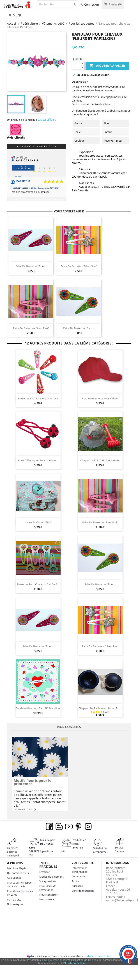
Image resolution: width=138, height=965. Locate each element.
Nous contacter (48, 894)
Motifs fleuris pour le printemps (32, 781)
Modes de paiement (51, 876)
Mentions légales (17, 867)
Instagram (88, 826)
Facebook (49, 826)
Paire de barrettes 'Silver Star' (79, 266)
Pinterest (78, 826)
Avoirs (75, 880)
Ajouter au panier (107, 65)
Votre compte (83, 862)
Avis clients (16, 137)
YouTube (69, 826)
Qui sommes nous (18, 872)
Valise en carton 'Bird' (38, 522)
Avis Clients (14, 877)
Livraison (44, 871)
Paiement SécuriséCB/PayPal (13, 851)
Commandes (79, 876)
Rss (59, 826)
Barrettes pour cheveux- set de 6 (38, 398)
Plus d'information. (74, 963)
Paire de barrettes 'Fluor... (31, 266)
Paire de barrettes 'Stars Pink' (31, 328)
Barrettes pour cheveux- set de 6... (38, 584)
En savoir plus (23, 809)
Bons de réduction (83, 890)
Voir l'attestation (23, 167)
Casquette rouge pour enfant (100, 398)
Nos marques (15, 903)
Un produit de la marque (22, 119)
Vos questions (47, 880)
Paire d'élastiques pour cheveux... (38, 460)
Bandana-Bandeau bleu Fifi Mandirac (38, 708)
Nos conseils (46, 899)
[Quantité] (76, 66)
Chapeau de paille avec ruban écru (100, 708)
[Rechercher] (57, 4)
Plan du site (14, 899)
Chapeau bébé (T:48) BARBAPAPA (100, 460)
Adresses (77, 885)
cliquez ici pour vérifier (99, 955)
